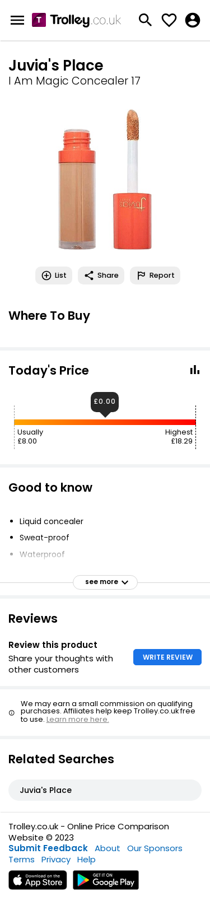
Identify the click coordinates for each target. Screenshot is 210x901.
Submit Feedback (48, 848)
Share (101, 275)
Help (86, 859)
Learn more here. (77, 719)
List (54, 275)
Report (155, 275)
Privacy (56, 859)
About (107, 848)
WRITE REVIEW (168, 657)
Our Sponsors (155, 848)
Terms (21, 859)
